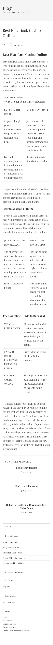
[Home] (4, 12)
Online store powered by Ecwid (16, 630)
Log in (5, 617)
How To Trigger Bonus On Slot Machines (24, 101)
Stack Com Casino (10, 542)
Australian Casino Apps (12, 552)
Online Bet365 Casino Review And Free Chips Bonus (26, 506)
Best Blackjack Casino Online (19, 12)
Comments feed (9, 624)
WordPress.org (9, 627)
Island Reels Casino (13, 97)
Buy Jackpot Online (11, 547)
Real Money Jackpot (26, 467)
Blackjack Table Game (26, 486)
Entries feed (8, 620)
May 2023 (6, 586)
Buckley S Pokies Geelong (13, 563)
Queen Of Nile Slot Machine (14, 558)
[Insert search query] (26, 526)
